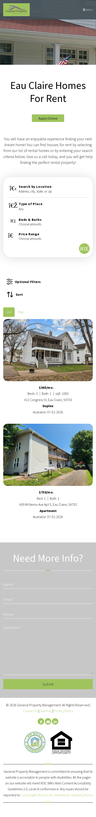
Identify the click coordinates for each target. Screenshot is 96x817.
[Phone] (48, 613)
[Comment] (48, 649)
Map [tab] (21, 312)
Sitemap (46, 711)
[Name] (48, 583)
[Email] (48, 598)
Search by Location (35, 186)
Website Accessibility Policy (73, 795)
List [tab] (9, 312)
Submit (48, 684)
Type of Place (30, 203)
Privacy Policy (63, 711)
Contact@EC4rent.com (37, 795)
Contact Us (30, 711)
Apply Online (48, 118)
